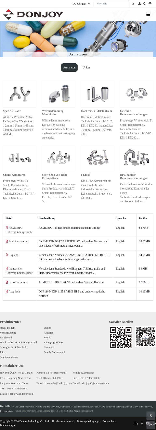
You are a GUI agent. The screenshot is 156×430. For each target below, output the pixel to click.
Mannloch (49, 347)
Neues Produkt (7, 327)
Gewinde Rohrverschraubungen (133, 112)
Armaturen (69, 67)
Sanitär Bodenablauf (54, 352)
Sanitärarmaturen (18, 241)
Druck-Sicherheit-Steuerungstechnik (18, 342)
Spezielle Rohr (12, 111)
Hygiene (13, 255)
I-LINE (85, 174)
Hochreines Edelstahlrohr (96, 111)
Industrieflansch (18, 282)
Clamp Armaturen (14, 174)
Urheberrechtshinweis (63, 421)
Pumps (47, 327)
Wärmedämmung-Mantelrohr (53, 112)
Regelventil (6, 337)
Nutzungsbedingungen (88, 421)
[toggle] (148, 14)
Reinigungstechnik (53, 342)
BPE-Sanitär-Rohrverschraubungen (133, 176)
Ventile (47, 337)
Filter (2, 352)
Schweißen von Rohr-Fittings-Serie (55, 176)
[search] (133, 4)
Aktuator (48, 332)
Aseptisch (14, 291)
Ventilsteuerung (8, 332)
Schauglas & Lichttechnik (13, 347)
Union (86, 67)
